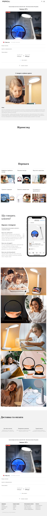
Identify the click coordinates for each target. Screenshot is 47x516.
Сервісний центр (4, 506)
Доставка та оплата (27, 505)
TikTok (14, 508)
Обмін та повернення (28, 508)
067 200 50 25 (38, 506)
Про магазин (4, 508)
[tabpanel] (23, 29)
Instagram (14, 506)
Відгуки (3, 509)
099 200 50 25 (38, 508)
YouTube (14, 509)
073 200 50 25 (38, 509)
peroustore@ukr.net (39, 505)
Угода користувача (27, 506)
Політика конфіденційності (28, 509)
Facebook (14, 505)
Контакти (3, 505)
